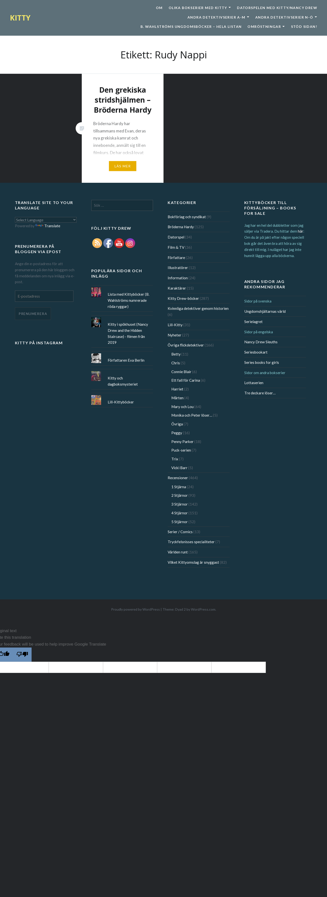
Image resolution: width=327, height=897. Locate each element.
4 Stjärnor (179, 513)
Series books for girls (261, 362)
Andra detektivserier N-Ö (284, 17)
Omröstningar (264, 26)
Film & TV (176, 247)
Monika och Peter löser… (191, 415)
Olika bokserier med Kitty (198, 8)
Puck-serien (181, 450)
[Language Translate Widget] (46, 220)
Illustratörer (178, 267)
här (300, 231)
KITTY (20, 18)
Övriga (177, 424)
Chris (175, 363)
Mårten (177, 398)
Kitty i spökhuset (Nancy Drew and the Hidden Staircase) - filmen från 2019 (128, 333)
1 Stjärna (178, 487)
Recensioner (178, 478)
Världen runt (178, 552)
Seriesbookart (256, 352)
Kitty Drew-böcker (183, 298)
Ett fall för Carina (185, 380)
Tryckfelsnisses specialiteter (191, 542)
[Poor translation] (22, 655)
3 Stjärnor (179, 504)
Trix (174, 459)
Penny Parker (182, 441)
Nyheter (174, 335)
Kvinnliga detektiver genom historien (198, 308)
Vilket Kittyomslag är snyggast (193, 562)
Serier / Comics (180, 532)
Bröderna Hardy (181, 227)
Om (159, 8)
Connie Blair (181, 371)
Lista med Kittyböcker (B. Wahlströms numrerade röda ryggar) (128, 300)
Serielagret (253, 321)
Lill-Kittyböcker (121, 402)
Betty (176, 354)
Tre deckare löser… (260, 393)
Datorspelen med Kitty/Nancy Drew (277, 8)
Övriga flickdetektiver (186, 345)
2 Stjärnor (179, 495)
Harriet (177, 389)
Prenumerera (33, 314)
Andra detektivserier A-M (216, 17)
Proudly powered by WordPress (135, 609)
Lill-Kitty (175, 325)
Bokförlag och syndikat (187, 217)
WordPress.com (203, 609)
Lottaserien (253, 382)
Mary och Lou (182, 406)
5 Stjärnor (179, 521)
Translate (47, 226)
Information (178, 278)
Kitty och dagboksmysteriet (123, 381)
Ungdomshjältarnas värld (265, 311)
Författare (176, 257)
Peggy (176, 433)
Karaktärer (177, 288)
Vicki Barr (179, 467)
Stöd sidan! (304, 26)
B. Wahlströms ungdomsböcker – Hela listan (191, 26)
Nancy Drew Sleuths (261, 342)
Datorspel (176, 237)
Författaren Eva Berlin (126, 360)
